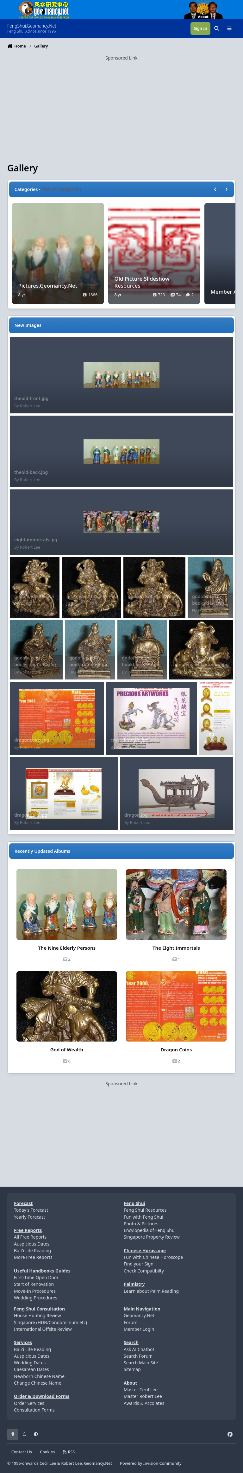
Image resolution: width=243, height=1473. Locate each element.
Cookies (47, 1452)
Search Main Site (141, 1363)
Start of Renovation (34, 1284)
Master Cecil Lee (141, 1390)
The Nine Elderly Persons (67, 948)
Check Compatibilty (144, 1271)
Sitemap (132, 1369)
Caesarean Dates (31, 1369)
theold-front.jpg (31, 398)
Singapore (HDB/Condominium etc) (50, 1322)
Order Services (29, 1403)
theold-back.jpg (31, 472)
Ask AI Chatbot (139, 1349)
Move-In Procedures (35, 1291)
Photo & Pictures (141, 1224)
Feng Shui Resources (145, 1210)
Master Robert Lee (143, 1396)
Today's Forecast (31, 1210)
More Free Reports (33, 1257)
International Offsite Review (43, 1329)
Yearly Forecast (29, 1217)
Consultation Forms (34, 1410)
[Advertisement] (121, 105)
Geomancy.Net (139, 1315)
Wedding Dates (30, 1363)
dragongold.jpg (30, 815)
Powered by (150, 1463)
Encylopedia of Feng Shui (150, 1230)
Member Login (139, 1329)
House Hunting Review (37, 1315)
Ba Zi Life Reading (32, 1250)
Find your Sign (138, 1264)
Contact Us (21, 1452)
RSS (69, 1452)
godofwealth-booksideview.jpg (209, 603)
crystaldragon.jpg (130, 740)
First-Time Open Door (36, 1277)
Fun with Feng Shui (143, 1217)
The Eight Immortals (176, 948)
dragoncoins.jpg (31, 740)
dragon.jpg (136, 815)
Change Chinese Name (37, 1383)
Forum (130, 1322)
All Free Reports (30, 1237)
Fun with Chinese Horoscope (153, 1257)
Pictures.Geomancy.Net (47, 285)
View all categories (61, 189)
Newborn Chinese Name (39, 1376)
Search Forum (138, 1356)
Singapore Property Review (152, 1237)
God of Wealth (66, 1049)
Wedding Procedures (35, 1298)
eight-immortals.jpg (35, 540)
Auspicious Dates (31, 1244)
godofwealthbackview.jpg (201, 664)
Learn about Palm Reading (151, 1291)
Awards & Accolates (144, 1403)
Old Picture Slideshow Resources (142, 282)
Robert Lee (30, 406)
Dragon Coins (176, 1049)
